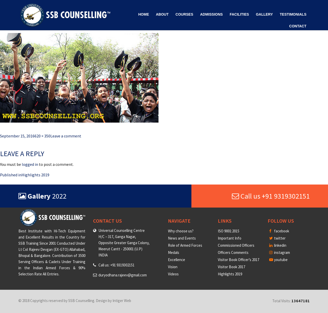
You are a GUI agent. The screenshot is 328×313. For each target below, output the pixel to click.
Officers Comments (233, 252)
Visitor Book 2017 (231, 266)
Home (143, 14)
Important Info (229, 238)
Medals (173, 252)
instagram (279, 252)
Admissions (211, 14)
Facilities (239, 14)
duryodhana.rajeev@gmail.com (122, 275)
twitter (277, 238)
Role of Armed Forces (185, 245)
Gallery (264, 14)
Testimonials (293, 14)
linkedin (277, 245)
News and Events (182, 238)
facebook (279, 231)
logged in (30, 164)
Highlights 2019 (230, 274)
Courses (184, 14)
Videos (173, 274)
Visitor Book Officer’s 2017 (238, 259)
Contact (297, 26)
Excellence (176, 259)
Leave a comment (65, 135)
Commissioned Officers (236, 245)
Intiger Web (121, 300)
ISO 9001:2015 (228, 231)
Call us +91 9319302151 (271, 196)
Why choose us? (181, 231)
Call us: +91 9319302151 (116, 265)
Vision (172, 266)
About (162, 14)
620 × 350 (42, 135)
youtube (278, 259)
